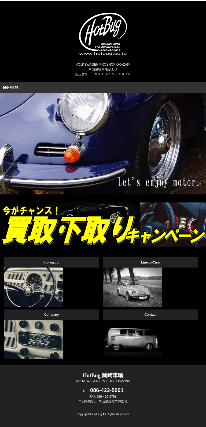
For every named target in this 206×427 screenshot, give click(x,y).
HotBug (97, 414)
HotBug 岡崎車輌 (103, 375)
